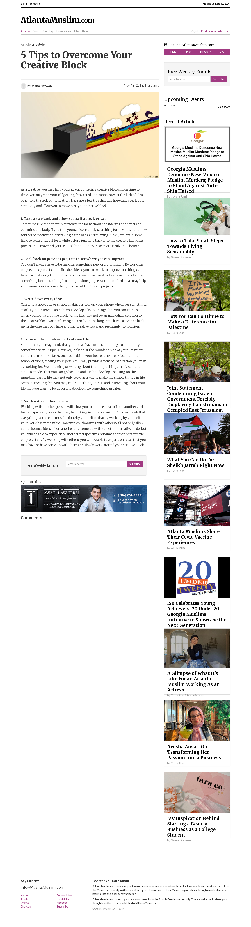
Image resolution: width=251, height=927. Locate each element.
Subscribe (62, 906)
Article (172, 51)
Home (24, 895)
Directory (48, 31)
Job (222, 51)
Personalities (63, 31)
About (85, 31)
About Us (62, 902)
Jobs (76, 31)
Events (37, 31)
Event (189, 51)
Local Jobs (63, 899)
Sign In (195, 31)
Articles (25, 31)
